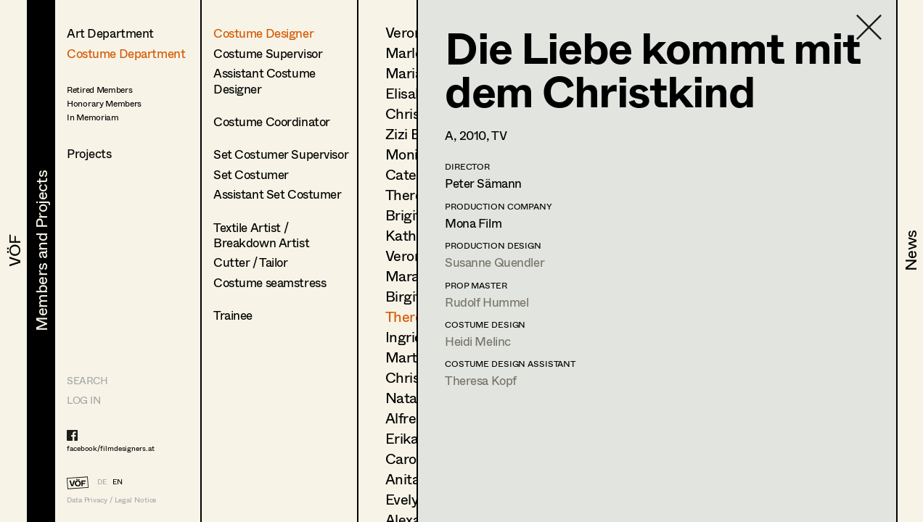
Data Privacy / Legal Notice (111, 500)
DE (102, 481)
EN (117, 481)
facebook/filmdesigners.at (111, 448)
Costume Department (126, 53)
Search (87, 380)
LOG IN (83, 399)
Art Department (110, 33)
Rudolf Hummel (486, 302)
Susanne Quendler (494, 262)
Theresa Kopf (481, 380)
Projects (89, 153)
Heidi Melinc (478, 341)
